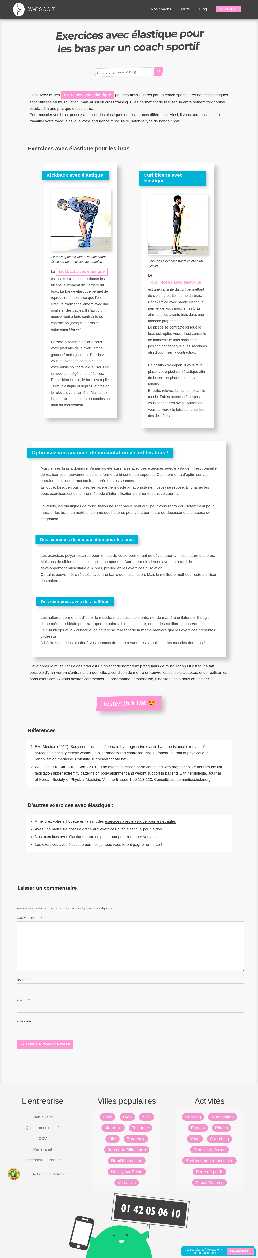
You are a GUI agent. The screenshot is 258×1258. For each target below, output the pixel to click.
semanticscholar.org (194, 779)
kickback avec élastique (82, 271)
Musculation (222, 1117)
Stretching (219, 1138)
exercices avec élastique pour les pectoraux (80, 837)
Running (193, 1117)
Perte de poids (209, 1171)
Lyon (127, 1117)
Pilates (221, 1127)
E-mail (23, 1000)
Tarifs (185, 9)
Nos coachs (161, 9)
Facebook (33, 1160)
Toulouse (140, 1127)
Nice (146, 1117)
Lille (112, 1138)
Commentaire (29, 918)
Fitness (198, 1127)
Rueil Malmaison (126, 1160)
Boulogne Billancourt (126, 1149)
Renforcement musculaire (209, 1160)
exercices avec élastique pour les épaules (140, 821)
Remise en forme (210, 1149)
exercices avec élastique (87, 95)
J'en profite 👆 (240, 1251)
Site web (24, 1021)
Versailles (127, 1182)
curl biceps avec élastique (176, 282)
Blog (203, 9)
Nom (22, 979)
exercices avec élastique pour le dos (131, 829)
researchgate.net (112, 759)
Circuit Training (210, 1182)
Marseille (113, 1127)
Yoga (195, 1138)
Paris (107, 1117)
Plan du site (43, 1117)
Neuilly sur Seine (127, 1171)
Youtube (56, 1160)
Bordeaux (136, 1138)
